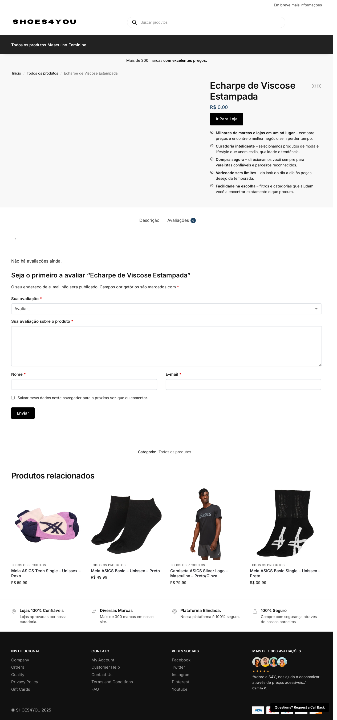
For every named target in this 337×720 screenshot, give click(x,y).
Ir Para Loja (227, 115)
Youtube (180, 686)
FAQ (95, 686)
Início (16, 70)
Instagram (181, 671)
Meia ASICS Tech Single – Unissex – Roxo (46, 570)
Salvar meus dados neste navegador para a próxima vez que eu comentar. (83, 394)
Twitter (178, 664)
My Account (102, 657)
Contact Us (101, 671)
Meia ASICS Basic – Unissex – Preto (125, 567)
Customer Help (105, 664)
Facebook (181, 657)
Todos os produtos (42, 70)
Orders (17, 664)
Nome (18, 371)
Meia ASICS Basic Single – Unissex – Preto (285, 570)
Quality (17, 671)
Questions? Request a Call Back (300, 707)
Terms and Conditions (112, 678)
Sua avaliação (26, 295)
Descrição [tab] (149, 217)
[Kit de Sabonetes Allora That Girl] (319, 83)
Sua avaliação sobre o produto (42, 318)
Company (20, 657)
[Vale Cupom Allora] (313, 83)
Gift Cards (20, 686)
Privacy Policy (24, 678)
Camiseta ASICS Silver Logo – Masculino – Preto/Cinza (199, 570)
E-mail (173, 371)
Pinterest (180, 678)
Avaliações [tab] (181, 217)
